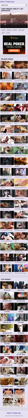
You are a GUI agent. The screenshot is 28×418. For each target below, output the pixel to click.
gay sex (9, 30)
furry (16, 30)
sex (4, 32)
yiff (8, 32)
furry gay (22, 30)
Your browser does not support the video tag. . (14, 20)
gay (4, 30)
